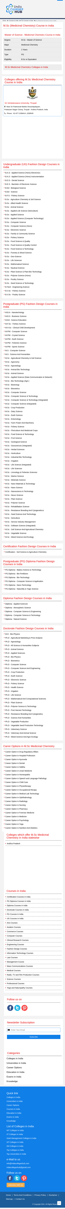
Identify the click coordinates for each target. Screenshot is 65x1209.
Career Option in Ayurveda (16, 759)
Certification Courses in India (18, 897)
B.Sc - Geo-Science (13, 256)
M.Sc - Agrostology (13, 366)
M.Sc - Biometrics (12, 389)
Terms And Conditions (23, 1195)
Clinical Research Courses (18, 940)
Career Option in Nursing (15, 805)
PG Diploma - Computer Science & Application (24, 581)
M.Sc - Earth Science (14, 415)
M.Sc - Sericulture (12, 518)
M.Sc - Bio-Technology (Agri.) (17, 381)
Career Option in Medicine (16, 816)
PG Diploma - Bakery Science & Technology (23, 570)
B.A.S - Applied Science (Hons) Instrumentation (24, 177)
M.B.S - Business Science (15, 316)
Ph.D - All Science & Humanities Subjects (22, 645)
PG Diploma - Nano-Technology (18, 585)
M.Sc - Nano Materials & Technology (20, 484)
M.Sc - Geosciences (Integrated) (18, 446)
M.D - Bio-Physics (12, 634)
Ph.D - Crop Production (14, 672)
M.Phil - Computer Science (16, 331)
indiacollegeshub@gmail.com (19, 1167)
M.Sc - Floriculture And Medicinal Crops (21, 430)
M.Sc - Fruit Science (13, 438)
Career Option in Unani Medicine (18, 771)
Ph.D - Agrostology (13, 642)
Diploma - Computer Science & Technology (22, 615)
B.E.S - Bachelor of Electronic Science (21, 184)
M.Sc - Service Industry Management (20, 522)
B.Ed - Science (11, 192)
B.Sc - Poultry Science (14, 279)
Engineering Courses (15, 944)
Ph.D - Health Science (14, 687)
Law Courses (12, 957)
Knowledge (12, 1081)
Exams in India (14, 1076)
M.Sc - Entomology (13, 419)
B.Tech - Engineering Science (17, 287)
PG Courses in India (27, 20)
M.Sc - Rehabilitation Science (17, 507)
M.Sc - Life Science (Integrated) (18, 465)
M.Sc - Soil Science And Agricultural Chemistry (24, 529)
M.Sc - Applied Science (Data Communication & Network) (28, 377)
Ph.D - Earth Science (13, 676)
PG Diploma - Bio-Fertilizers (16, 574)
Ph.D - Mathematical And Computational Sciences (25, 699)
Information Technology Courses (20, 953)
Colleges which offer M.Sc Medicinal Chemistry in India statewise (28, 836)
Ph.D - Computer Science (15, 664)
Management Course (15, 962)
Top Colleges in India (15, 1150)
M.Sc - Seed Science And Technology (20, 514)
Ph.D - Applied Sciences (15, 653)
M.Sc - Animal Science (14, 373)
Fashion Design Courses (17, 949)
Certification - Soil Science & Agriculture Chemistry (26, 552)
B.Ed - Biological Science (15, 188)
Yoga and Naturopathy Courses (19, 988)
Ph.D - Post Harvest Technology (18, 710)
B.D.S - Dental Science (14, 180)
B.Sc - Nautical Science (14, 268)
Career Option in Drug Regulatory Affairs (21, 752)
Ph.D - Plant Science (13, 703)
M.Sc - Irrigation (11, 461)
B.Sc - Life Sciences (13, 260)
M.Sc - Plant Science (13, 499)
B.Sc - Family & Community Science (20, 234)
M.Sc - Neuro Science (14, 495)
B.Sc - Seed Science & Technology (19, 283)
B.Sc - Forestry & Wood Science (18, 253)
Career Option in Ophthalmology (18, 797)
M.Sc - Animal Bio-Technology (17, 369)
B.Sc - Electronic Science (15, 230)
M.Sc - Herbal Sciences (14, 449)
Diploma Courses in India (17, 905)
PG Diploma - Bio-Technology (17, 577)
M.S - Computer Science (15, 350)
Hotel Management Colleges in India (21, 1138)
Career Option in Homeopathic (17, 775)
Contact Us (20, 1199)
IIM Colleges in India (15, 1146)
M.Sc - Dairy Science (13, 411)
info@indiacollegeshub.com (18, 1163)
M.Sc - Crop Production (14, 408)
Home (4, 20)
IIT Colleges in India (15, 1134)
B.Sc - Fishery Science (14, 237)
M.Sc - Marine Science (14, 476)
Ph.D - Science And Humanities (18, 718)
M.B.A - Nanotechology (14, 312)
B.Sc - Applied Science (14, 215)
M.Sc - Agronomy (12, 362)
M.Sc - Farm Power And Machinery (19, 423)
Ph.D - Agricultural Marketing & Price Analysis (23, 638)
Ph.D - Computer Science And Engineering (22, 668)
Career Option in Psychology (17, 820)
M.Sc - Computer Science (15, 392)
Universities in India (16, 1063)
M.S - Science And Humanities (17, 354)
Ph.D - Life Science (13, 695)
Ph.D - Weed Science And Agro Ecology (21, 737)
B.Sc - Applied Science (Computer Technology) (24, 218)
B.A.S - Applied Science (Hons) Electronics (22, 173)
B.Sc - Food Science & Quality (17, 241)
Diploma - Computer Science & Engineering (23, 611)
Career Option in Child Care (16, 782)
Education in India (15, 1072)
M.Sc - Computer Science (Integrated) (20, 404)
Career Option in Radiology (16, 801)
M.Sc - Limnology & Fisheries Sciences (21, 472)
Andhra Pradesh (13, 843)
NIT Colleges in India (15, 1130)
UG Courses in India (15, 918)
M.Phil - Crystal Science (15, 335)
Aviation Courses (14, 927)
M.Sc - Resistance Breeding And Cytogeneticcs (24, 510)
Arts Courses (12, 923)
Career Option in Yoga (14, 824)
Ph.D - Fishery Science (14, 683)
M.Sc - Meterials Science (15, 480)
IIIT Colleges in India (15, 1142)
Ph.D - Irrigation (11, 691)
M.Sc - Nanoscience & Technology (19, 491)
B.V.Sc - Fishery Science (15, 291)
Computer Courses (14, 936)
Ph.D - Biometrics (12, 661)
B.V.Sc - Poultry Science (15, 295)
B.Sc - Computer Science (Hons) (18, 226)
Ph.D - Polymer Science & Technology (20, 706)
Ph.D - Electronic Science (15, 680)
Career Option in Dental (15, 763)
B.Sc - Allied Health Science (16, 203)
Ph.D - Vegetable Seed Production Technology (24, 725)
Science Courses (14, 979)
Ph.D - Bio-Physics (13, 657)
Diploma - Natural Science (16, 619)
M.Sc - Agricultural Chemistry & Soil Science (23, 358)
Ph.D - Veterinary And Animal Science (20, 733)
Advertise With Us (15, 1185)
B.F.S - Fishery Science (14, 196)
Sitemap (9, 1199)
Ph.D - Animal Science (14, 649)
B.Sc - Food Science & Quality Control (20, 245)
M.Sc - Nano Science (14, 487)
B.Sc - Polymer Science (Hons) (18, 275)
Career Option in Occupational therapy (21, 790)
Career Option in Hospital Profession (20, 756)
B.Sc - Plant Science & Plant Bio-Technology (23, 272)
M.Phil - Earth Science (14, 339)
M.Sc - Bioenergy (12, 385)
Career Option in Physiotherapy (18, 786)
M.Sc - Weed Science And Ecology (19, 537)
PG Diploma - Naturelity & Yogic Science (21, 589)
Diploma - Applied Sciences (16, 604)
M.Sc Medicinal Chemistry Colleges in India (26, 67)
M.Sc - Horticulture (13, 453)
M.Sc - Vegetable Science (15, 533)
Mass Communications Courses (20, 966)
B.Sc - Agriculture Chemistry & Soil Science (23, 199)
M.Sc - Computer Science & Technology (21, 396)
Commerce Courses (15, 931)
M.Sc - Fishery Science (14, 427)
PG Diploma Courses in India (19, 901)
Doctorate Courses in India (18, 910)
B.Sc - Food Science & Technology (19, 249)
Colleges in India (15, 1058)
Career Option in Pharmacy (16, 809)
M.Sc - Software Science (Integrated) (20, 526)
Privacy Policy (40, 1195)
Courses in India (13, 20)
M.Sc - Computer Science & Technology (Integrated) (26, 400)
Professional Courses (15, 983)
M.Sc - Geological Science (16, 442)
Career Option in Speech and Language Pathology (26, 778)
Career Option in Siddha (15, 767)
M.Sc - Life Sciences (13, 468)
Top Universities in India (16, 1154)
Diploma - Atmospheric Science (18, 608)
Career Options (14, 1067)
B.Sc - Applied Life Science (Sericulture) (21, 211)
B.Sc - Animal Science (14, 207)
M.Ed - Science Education (15, 320)
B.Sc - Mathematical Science (17, 264)
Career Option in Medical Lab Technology (22, 794)
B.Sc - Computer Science (15, 222)
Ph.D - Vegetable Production (17, 722)
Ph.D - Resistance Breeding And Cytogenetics (24, 714)
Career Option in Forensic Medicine (19, 813)
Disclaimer (53, 1195)
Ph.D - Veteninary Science (16, 729)
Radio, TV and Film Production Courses (23, 975)
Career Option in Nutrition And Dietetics (21, 828)
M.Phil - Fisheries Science (16, 343)
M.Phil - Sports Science (14, 347)
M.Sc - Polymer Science (15, 503)
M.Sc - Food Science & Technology (19, 434)
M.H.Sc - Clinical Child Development (20, 328)
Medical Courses (14, 970)
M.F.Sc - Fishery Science (15, 324)
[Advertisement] (32, 139)
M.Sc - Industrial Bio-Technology (18, 457)
